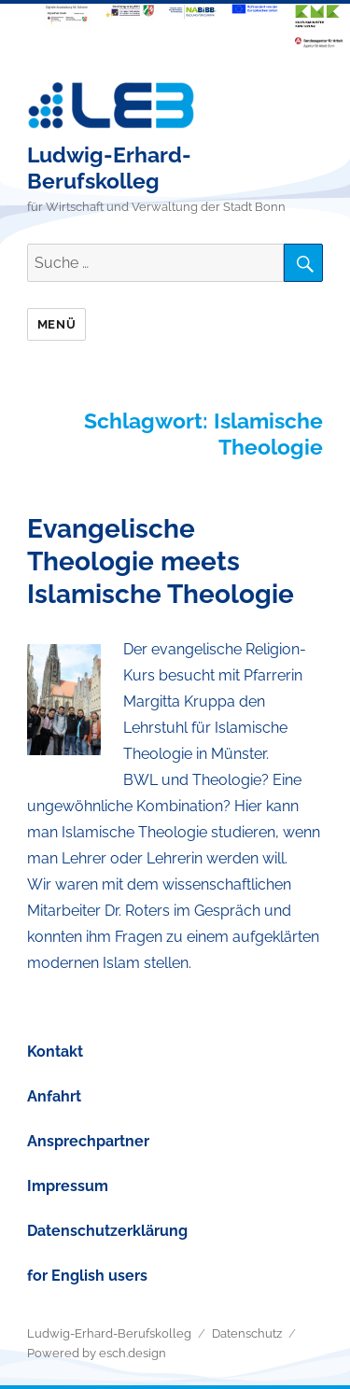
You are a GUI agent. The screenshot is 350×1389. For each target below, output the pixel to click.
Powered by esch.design (96, 1353)
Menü (56, 324)
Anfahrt (54, 1096)
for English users (87, 1275)
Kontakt (55, 1051)
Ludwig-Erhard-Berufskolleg (109, 167)
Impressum (67, 1186)
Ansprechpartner (88, 1141)
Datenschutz (247, 1333)
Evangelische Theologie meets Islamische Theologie (160, 561)
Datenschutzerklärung (107, 1231)
